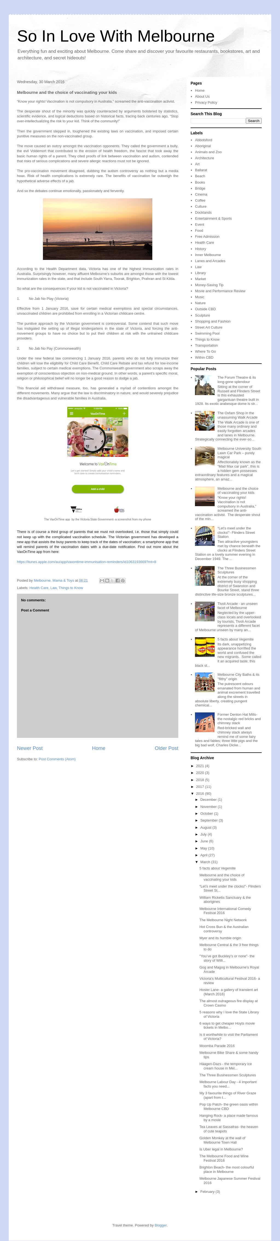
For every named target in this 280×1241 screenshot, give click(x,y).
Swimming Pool (207, 333)
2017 (200, 787)
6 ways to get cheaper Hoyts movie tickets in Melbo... (227, 1025)
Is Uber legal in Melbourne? (221, 1149)
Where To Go (205, 351)
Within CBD (204, 357)
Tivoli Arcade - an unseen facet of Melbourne (237, 606)
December (209, 800)
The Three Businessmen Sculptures (227, 1075)
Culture (200, 206)
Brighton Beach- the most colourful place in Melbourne (226, 1169)
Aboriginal (203, 146)
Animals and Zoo (208, 152)
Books (200, 182)
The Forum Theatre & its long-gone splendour (236, 379)
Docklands (203, 212)
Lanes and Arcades (210, 261)
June (204, 841)
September (209, 820)
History (200, 249)
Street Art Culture (208, 327)
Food (199, 230)
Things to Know (71, 588)
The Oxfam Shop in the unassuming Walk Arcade (237, 415)
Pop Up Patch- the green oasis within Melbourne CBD (228, 1106)
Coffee (200, 200)
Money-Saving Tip (209, 285)
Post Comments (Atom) (57, 759)
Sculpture (202, 315)
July (204, 834)
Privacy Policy (206, 102)
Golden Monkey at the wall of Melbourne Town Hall (222, 1140)
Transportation (206, 345)
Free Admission (207, 236)
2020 (200, 773)
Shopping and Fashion (213, 321)
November (209, 807)
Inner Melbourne (208, 255)
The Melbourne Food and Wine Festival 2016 (223, 1158)
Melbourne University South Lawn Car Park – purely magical (239, 452)
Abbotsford (203, 140)
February (208, 1192)
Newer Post (30, 748)
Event (199, 224)
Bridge (200, 188)
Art (197, 164)
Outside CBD (205, 309)
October (207, 813)
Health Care (39, 588)
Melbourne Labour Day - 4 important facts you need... (227, 1084)
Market (200, 279)
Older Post (166, 748)
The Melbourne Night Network (223, 920)
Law (53, 588)
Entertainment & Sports (213, 218)
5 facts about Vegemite (235, 639)
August (206, 827)
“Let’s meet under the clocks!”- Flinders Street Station (236, 532)
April (204, 855)
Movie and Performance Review (220, 291)
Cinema (201, 194)
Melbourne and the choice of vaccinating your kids (237, 490)
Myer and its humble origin (220, 938)
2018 (200, 780)
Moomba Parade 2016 (217, 1046)
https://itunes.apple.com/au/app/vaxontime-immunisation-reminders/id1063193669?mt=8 (86, 562)
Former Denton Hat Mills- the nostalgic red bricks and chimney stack (239, 718)
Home (99, 748)
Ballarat (201, 170)
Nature (200, 303)
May (204, 848)
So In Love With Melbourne (116, 36)
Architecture (204, 158)
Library (200, 273)
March (205, 862)
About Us (202, 96)
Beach (200, 176)
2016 (200, 793)
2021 (200, 766)
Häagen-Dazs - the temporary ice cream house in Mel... (225, 1066)
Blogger (161, 1225)
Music (199, 297)
